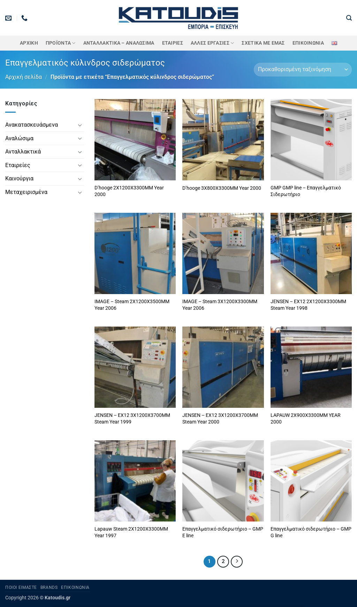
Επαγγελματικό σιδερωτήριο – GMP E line (222, 532)
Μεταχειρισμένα (26, 192)
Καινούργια (19, 178)
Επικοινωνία (308, 43)
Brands (49, 587)
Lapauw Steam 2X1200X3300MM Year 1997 (131, 532)
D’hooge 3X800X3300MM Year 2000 (221, 188)
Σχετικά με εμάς (263, 43)
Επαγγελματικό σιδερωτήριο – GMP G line (311, 532)
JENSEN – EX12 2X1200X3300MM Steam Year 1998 (308, 305)
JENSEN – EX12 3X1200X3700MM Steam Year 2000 (220, 418)
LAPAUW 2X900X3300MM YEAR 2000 (306, 418)
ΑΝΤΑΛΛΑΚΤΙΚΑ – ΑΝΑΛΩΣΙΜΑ (118, 43)
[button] (349, 18)
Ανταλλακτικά (23, 151)
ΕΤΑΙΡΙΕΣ (172, 43)
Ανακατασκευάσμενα (31, 124)
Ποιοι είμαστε (21, 587)
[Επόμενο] (237, 562)
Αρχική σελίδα (23, 77)
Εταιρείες (17, 165)
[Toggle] (80, 125)
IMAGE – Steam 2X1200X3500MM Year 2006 (131, 305)
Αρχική (29, 43)
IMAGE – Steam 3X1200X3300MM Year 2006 (219, 305)
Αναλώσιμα (19, 138)
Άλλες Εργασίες (212, 43)
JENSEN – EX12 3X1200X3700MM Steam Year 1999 (132, 418)
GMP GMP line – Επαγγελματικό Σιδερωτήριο (306, 191)
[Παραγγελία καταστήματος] (303, 69)
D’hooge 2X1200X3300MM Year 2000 (129, 191)
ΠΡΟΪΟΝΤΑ (61, 43)
